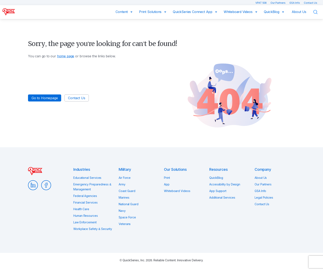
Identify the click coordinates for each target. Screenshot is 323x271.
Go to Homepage (45, 98)
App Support (217, 191)
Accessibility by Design (224, 184)
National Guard (128, 204)
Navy (122, 210)
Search (318, 12)
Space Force (127, 217)
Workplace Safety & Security (92, 229)
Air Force (125, 177)
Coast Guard (127, 191)
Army (122, 184)
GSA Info (295, 2)
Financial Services (85, 202)
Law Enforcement (85, 222)
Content (122, 12)
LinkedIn (33, 185)
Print (167, 177)
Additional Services (222, 197)
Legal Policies (264, 197)
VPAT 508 (261, 2)
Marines (124, 197)
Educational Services (87, 177)
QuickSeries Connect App (193, 12)
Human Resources (85, 215)
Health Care (81, 209)
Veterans (125, 224)
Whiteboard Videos (239, 12)
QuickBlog (272, 12)
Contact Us (310, 2)
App (167, 184)
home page (65, 56)
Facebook (46, 185)
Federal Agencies (85, 196)
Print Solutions (151, 12)
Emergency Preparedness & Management (92, 187)
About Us (299, 12)
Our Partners (278, 2)
